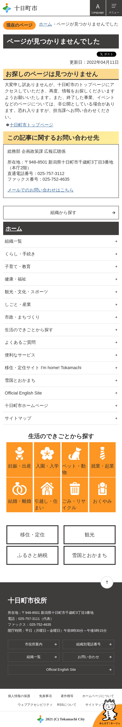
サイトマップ (18, 418)
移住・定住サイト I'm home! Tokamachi (43, 367)
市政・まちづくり (22, 317)
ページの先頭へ (107, 582)
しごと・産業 (18, 304)
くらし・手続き (20, 253)
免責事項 (45, 696)
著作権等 (67, 696)
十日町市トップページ (31, 124)
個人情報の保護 (19, 696)
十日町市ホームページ (26, 405)
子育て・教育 (18, 266)
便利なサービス (20, 354)
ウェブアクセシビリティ (35, 704)
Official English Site (23, 393)
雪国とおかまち (20, 380)
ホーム (45, 24)
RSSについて (66, 704)
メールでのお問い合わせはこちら (40, 189)
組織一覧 (13, 241)
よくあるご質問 (20, 342)
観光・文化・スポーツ (26, 291)
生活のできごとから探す (29, 329)
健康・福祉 (15, 279)
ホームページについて (98, 696)
